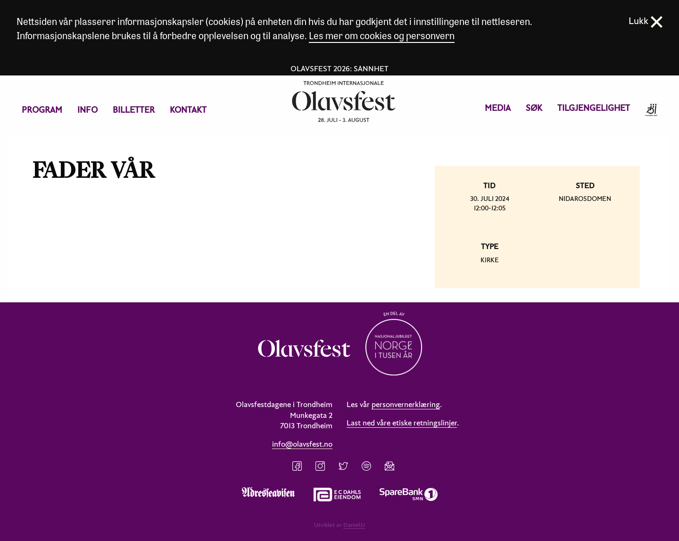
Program (42, 109)
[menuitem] (42, 110)
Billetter (134, 109)
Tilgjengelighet (593, 107)
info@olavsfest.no (302, 444)
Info (87, 109)
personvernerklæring (406, 404)
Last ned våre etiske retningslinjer (402, 422)
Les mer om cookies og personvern (382, 35)
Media (498, 107)
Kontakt (188, 109)
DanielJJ (354, 524)
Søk (534, 107)
